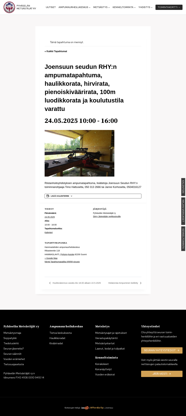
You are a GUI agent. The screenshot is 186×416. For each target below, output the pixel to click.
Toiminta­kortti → (169, 7)
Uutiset (51, 7)
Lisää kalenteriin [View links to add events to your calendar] (60, 196)
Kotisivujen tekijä (72, 407)
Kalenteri (49, 232)
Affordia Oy (96, 407)
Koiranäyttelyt (103, 369)
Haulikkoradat (57, 338)
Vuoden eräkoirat (105, 374)
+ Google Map (51, 258)
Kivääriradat (56, 343)
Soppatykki (10, 338)
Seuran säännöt (12, 353)
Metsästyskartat (105, 343)
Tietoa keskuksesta (60, 332)
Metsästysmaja (12, 332)
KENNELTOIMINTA (183, 239)
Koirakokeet (102, 364)
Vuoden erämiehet (14, 359)
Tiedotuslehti (11, 343)
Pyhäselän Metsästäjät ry (26, 7)
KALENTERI (183, 187)
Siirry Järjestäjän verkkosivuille (107, 216)
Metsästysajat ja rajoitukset (111, 332)
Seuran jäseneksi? (13, 348)
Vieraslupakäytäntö (106, 338)
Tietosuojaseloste (13, 364)
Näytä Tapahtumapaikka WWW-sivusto (62, 262)
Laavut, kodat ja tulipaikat (110, 348)
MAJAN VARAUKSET (183, 211)
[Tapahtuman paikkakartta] (126, 257)
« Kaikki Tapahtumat (56, 51)
